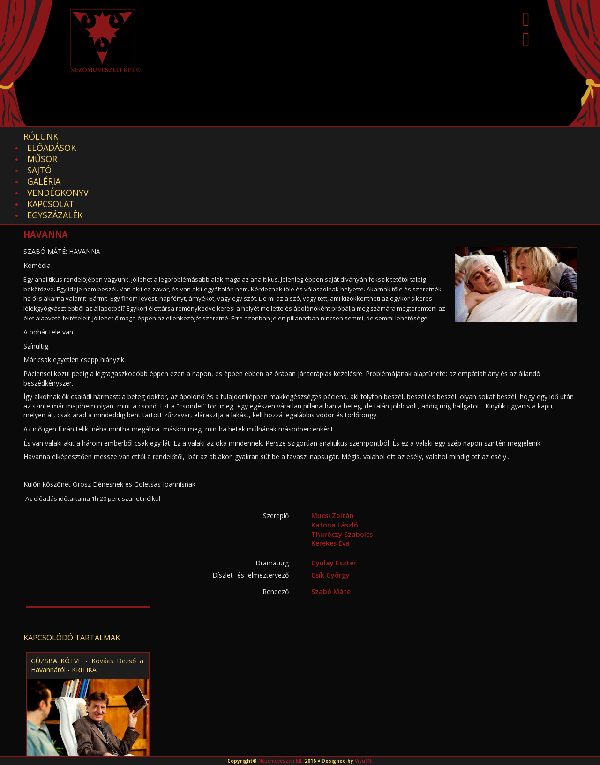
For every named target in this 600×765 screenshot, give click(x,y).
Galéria (243, 136)
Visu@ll (364, 761)
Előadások (99, 136)
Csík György (330, 496)
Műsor (155, 136)
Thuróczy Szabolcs (342, 455)
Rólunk (40, 136)
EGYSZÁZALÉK (445, 136)
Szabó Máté (331, 512)
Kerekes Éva (330, 464)
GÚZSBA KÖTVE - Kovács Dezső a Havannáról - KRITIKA (87, 586)
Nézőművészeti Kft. (280, 761)
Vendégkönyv (307, 136)
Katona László (334, 446)
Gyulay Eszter (333, 484)
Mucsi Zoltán (332, 436)
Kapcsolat (378, 136)
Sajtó (198, 136)
